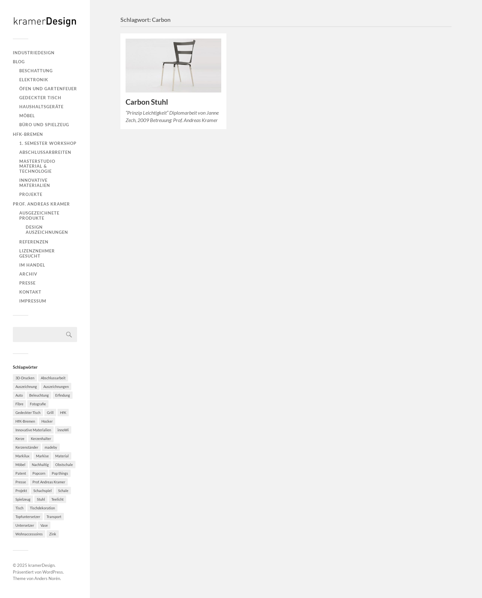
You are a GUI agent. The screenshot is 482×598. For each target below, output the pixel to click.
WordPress (52, 572)
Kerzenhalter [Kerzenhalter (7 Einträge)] (41, 438)
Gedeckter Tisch (40, 97)
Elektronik (33, 79)
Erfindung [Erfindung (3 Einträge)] (62, 395)
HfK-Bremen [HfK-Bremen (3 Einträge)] (25, 421)
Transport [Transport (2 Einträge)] (54, 516)
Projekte (30, 194)
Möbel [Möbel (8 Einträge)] (20, 464)
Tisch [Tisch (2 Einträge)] (19, 508)
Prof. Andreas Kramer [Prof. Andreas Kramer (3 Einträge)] (48, 482)
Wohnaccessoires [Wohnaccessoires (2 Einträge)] (29, 534)
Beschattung (36, 70)
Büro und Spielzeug (44, 124)
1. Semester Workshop (47, 143)
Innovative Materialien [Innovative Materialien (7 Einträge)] (33, 430)
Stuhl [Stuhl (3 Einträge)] (41, 499)
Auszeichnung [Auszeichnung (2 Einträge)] (26, 386)
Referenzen (33, 241)
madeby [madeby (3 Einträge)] (51, 447)
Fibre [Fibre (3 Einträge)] (19, 404)
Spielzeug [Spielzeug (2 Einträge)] (23, 499)
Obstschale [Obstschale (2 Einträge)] (64, 464)
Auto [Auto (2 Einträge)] (19, 395)
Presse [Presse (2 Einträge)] (20, 482)
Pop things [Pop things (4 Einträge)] (60, 473)
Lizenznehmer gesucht (37, 253)
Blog (19, 61)
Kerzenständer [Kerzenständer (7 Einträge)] (26, 447)
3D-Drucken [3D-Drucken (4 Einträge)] (24, 378)
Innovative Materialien (34, 183)
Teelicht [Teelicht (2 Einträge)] (57, 499)
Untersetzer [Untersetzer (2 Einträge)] (24, 525)
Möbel (27, 115)
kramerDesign (41, 565)
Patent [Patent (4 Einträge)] (20, 473)
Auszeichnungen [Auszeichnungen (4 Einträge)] (56, 386)
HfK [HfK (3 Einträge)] (63, 412)
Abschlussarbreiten (45, 152)
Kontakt (30, 292)
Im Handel (32, 265)
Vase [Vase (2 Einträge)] (44, 525)
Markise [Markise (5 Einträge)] (42, 456)
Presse (27, 283)
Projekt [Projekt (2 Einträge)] (21, 490)
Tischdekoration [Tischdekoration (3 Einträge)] (42, 508)
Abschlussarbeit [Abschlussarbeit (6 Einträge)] (53, 378)
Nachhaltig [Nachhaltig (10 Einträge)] (40, 464)
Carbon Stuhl (147, 102)
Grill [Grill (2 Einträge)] (50, 412)
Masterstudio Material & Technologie (37, 166)
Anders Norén (47, 578)
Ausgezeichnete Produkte (39, 215)
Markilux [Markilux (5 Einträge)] (22, 456)
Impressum (32, 300)
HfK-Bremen (28, 134)
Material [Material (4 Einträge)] (62, 456)
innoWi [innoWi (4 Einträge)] (63, 430)
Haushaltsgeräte (41, 106)
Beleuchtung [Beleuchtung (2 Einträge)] (39, 395)
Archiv (28, 274)
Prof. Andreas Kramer (41, 204)
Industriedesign (34, 52)
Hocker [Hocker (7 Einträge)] (47, 421)
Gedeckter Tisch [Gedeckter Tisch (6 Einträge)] (27, 412)
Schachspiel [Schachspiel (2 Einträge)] (42, 490)
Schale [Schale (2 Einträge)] (63, 490)
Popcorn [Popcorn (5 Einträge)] (38, 473)
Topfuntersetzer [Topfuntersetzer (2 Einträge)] (27, 516)
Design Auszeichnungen (47, 229)
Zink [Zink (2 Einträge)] (52, 534)
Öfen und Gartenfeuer (48, 88)
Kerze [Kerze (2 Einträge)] (19, 438)
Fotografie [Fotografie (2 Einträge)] (38, 404)
